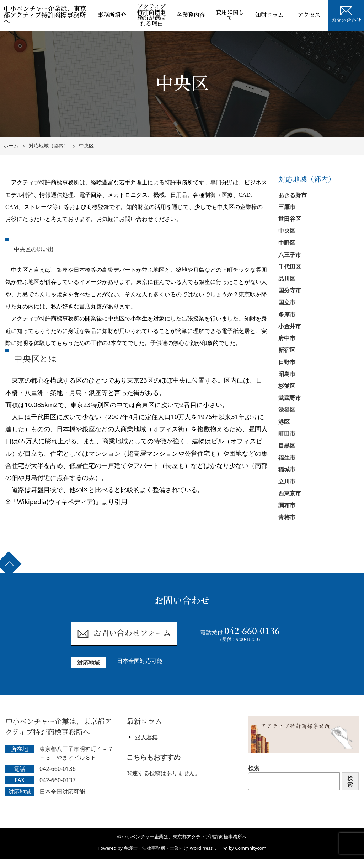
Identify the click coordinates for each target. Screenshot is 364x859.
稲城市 (286, 469)
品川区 (286, 278)
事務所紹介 (112, 15)
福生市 (286, 457)
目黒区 (286, 445)
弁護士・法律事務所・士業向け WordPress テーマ (176, 848)
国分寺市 (289, 290)
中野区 (286, 243)
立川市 (286, 481)
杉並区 (286, 386)
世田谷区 (289, 219)
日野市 (286, 362)
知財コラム (269, 15)
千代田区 (289, 266)
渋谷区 (286, 410)
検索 (253, 768)
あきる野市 (292, 195)
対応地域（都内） (49, 146)
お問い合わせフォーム (124, 633)
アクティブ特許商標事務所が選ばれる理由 (151, 15)
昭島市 (286, 374)
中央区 (86, 146)
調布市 (286, 505)
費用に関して (230, 15)
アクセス (309, 15)
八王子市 (289, 255)
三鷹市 (286, 207)
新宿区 (286, 350)
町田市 (286, 433)
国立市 (286, 302)
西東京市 (289, 493)
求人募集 (146, 737)
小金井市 (289, 326)
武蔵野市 (289, 398)
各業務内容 (191, 15)
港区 (284, 422)
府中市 (286, 338)
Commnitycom (250, 848)
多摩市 (286, 314)
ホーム (11, 146)
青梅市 (286, 517)
